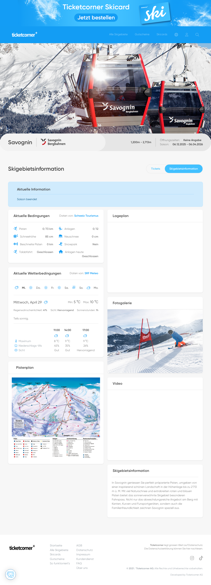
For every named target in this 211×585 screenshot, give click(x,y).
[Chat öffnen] (10, 574)
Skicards (55, 554)
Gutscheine (57, 559)
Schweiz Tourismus (86, 215)
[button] (114, 341)
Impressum (83, 554)
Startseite (56, 545)
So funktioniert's (60, 563)
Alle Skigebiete (59, 550)
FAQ (79, 563)
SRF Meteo (91, 273)
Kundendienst (85, 559)
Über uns (82, 568)
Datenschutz (84, 550)
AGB (79, 545)
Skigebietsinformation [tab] (183, 168)
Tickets (155, 168)
